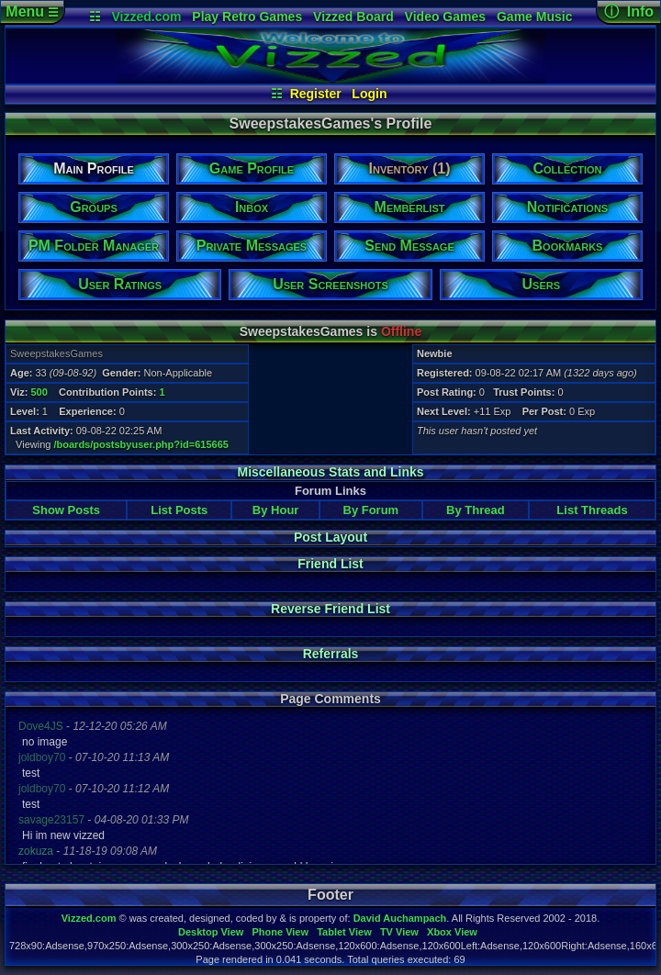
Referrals (331, 653)
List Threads (591, 510)
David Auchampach (400, 918)
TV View (399, 931)
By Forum (371, 510)
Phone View (280, 931)
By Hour (275, 510)
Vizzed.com (146, 16)
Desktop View (210, 931)
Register (316, 93)
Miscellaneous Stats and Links (330, 472)
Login (369, 93)
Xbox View (452, 931)
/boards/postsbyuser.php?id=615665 (141, 444)
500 (38, 392)
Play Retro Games (247, 16)
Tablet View (344, 931)
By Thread (475, 510)
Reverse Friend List (330, 608)
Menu (32, 11)
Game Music (534, 16)
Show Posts (66, 510)
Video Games (445, 16)
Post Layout (330, 537)
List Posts (179, 510)
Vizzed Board (353, 16)
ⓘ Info (629, 11)
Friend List (330, 563)
